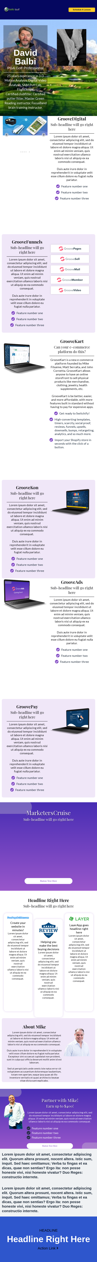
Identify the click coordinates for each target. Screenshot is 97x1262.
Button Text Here (48, 881)
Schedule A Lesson (82, 10)
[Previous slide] (7, 135)
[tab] (20, 151)
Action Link (48, 1248)
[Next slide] (44, 135)
